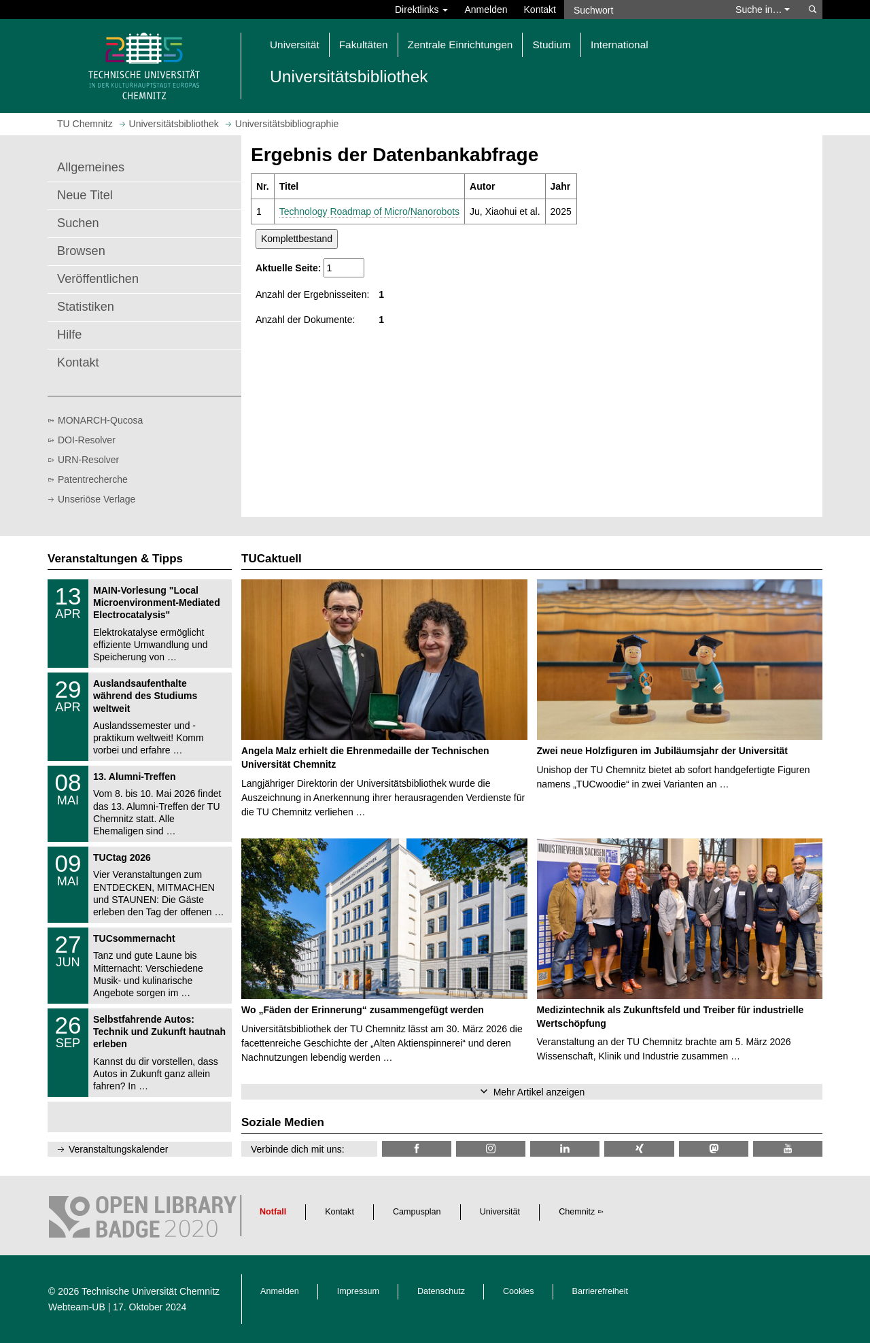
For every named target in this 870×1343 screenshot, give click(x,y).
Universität (500, 1212)
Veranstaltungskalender (118, 1149)
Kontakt (540, 9)
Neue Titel (85, 195)
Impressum (358, 1291)
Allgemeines (90, 167)
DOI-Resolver (87, 440)
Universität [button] (294, 44)
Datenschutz (441, 1291)
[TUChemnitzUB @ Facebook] (416, 1149)
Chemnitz (577, 1212)
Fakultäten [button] (363, 44)
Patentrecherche (93, 479)
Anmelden (485, 9)
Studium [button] (551, 44)
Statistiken (85, 306)
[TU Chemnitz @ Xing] (639, 1149)
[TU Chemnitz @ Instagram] (490, 1149)
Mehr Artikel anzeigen (539, 1092)
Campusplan (417, 1212)
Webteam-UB (76, 1307)
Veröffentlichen (98, 279)
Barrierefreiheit (600, 1291)
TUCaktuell (271, 558)
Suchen (78, 223)
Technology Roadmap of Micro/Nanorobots (369, 211)
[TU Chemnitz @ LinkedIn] (564, 1149)
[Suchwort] (643, 9)
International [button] (619, 44)
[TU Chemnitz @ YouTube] (787, 1149)
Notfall (273, 1212)
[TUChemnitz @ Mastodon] (713, 1149)
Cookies (518, 1291)
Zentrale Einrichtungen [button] (460, 44)
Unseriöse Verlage (96, 499)
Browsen (81, 251)
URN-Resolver (88, 459)
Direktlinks (421, 9)
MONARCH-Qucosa (100, 420)
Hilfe (69, 334)
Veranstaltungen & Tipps (115, 558)
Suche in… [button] (762, 9)
